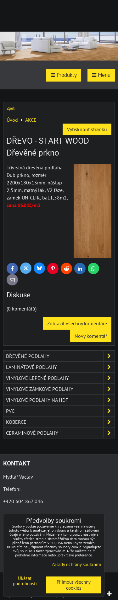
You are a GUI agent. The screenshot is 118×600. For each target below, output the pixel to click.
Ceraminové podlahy (60, 432)
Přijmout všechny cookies (74, 585)
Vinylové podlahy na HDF (60, 400)
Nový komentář (91, 336)
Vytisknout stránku (87, 129)
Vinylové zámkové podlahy (60, 389)
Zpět (10, 108)
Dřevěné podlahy (60, 356)
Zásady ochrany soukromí (76, 564)
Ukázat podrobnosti (25, 581)
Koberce (60, 422)
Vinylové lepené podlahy (60, 378)
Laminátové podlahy (60, 367)
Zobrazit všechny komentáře (77, 323)
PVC (60, 411)
